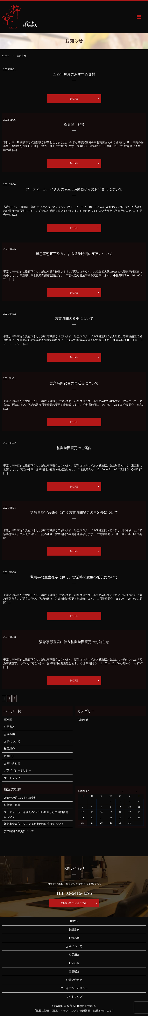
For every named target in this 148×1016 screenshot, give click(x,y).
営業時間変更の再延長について (74, 383)
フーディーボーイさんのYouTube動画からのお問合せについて (74, 189)
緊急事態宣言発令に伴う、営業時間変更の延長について (74, 577)
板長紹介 (9, 748)
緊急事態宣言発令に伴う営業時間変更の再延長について (74, 512)
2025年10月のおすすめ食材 (74, 74)
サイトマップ (12, 777)
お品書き (9, 726)
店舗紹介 (9, 756)
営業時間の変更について (74, 318)
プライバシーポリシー (17, 770)
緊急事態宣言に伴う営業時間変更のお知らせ (74, 642)
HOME (5, 55)
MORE (74, 98)
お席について (12, 741)
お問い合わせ (12, 763)
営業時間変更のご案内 (74, 448)
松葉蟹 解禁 (74, 125)
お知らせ (82, 719)
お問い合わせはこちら (74, 903)
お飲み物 (9, 734)
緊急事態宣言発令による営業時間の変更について (74, 254)
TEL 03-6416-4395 (74, 893)
